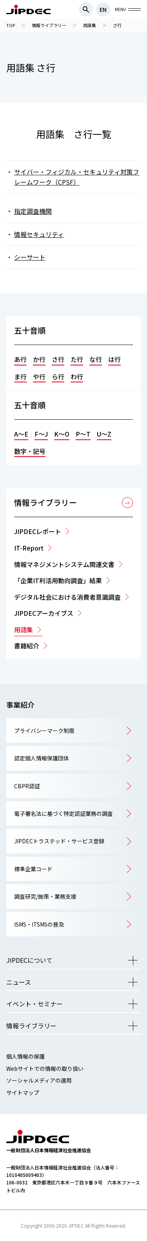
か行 (39, 359)
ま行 (20, 376)
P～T (83, 434)
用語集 (23, 629)
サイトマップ (22, 1092)
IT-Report (29, 548)
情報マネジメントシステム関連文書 (64, 564)
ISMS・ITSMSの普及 (39, 924)
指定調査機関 (33, 211)
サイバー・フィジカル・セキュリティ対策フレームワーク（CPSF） (76, 177)
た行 (77, 359)
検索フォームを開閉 (86, 9)
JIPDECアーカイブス (43, 613)
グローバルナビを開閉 (134, 9)
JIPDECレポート (37, 531)
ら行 (58, 376)
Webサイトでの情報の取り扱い (44, 1068)
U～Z (104, 434)
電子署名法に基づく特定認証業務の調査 (63, 813)
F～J (41, 434)
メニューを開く (133, 960)
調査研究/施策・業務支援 (45, 896)
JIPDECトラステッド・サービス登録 (59, 841)
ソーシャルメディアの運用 (39, 1080)
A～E (21, 434)
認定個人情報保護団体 (41, 758)
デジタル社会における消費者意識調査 (67, 597)
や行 (39, 376)
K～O (61, 434)
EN (103, 9)
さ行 (58, 359)
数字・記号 (29, 451)
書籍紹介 (26, 645)
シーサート (29, 257)
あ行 (20, 359)
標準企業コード (33, 869)
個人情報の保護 (25, 1056)
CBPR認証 (27, 786)
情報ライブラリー (45, 502)
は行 (114, 359)
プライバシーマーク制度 (44, 730)
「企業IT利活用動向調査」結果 (58, 580)
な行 (95, 359)
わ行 (77, 376)
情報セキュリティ (39, 234)
